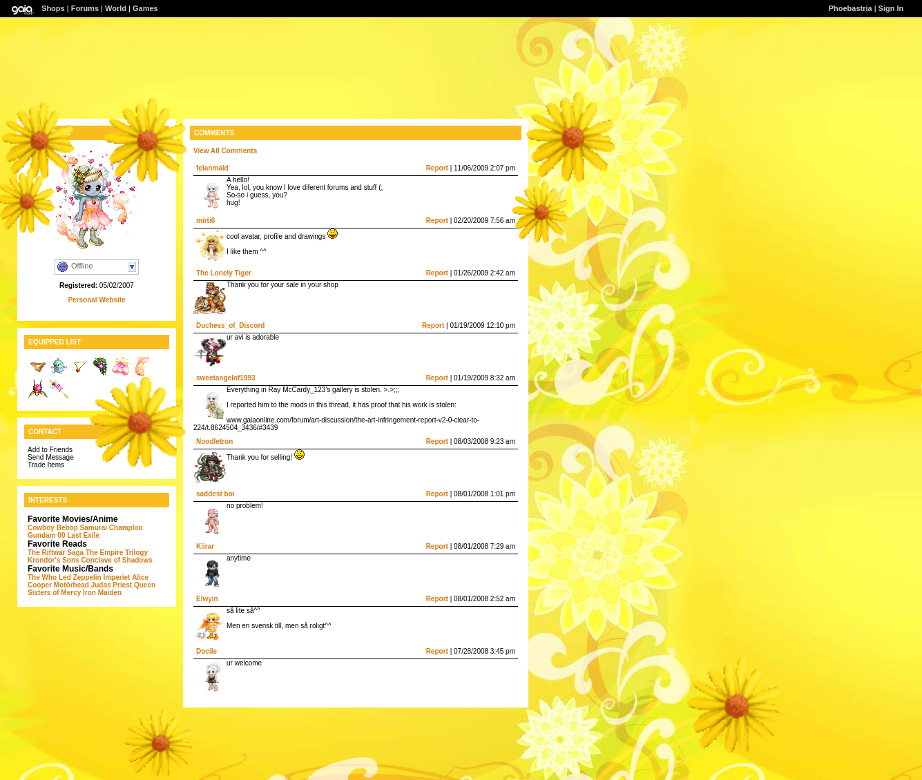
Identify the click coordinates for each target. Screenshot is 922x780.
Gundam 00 (46, 535)
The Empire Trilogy (117, 552)
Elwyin (207, 599)
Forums (85, 8)
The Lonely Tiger (223, 273)
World (115, 8)
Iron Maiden (102, 592)
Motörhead (71, 585)
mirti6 (205, 220)
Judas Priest (111, 585)
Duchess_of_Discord (230, 325)
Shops (53, 8)
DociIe (206, 651)
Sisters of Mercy (54, 592)
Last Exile (83, 535)
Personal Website (96, 300)
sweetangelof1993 (226, 378)
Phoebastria (850, 8)
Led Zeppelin (80, 577)
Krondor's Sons (53, 560)
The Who (42, 577)
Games (145, 8)
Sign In (891, 8)
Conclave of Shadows (116, 560)
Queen (144, 585)
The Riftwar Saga (56, 552)
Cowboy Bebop (53, 528)
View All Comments (225, 151)
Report (437, 168)
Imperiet (116, 577)
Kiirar (205, 546)
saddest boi (215, 494)
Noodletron (214, 441)
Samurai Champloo (111, 528)
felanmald (212, 168)
